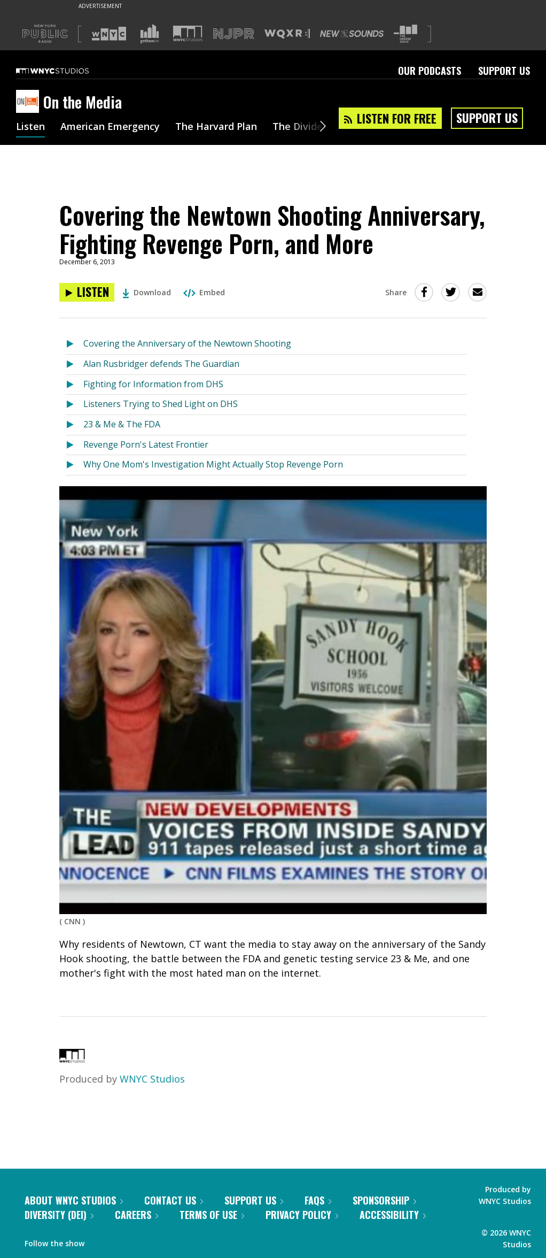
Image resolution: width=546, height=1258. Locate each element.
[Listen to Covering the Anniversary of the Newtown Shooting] (74, 344)
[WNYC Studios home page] (65, 70)
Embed (204, 292)
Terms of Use (212, 1215)
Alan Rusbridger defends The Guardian (161, 364)
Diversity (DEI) (59, 1215)
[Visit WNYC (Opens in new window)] (109, 34)
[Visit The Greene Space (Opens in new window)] (405, 34)
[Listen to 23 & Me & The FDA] (74, 425)
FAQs (318, 1200)
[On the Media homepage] (29, 102)
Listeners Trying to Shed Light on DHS (160, 404)
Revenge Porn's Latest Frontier (145, 444)
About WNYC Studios (74, 1200)
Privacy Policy (302, 1215)
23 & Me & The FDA (121, 424)
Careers (136, 1215)
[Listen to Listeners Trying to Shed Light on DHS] (74, 405)
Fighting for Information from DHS (153, 384)
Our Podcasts (429, 71)
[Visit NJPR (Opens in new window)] (233, 34)
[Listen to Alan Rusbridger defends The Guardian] (74, 364)
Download (146, 292)
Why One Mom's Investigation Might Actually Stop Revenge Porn (213, 464)
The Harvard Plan (216, 127)
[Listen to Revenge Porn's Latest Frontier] (74, 445)
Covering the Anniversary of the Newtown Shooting (187, 343)
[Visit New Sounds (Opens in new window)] (352, 33)
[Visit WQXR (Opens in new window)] (287, 34)
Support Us (504, 71)
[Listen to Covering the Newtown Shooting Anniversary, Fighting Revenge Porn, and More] (86, 292)
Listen (30, 127)
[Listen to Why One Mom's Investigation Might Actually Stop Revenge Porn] (74, 465)
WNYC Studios (152, 1078)
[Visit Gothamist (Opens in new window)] (149, 33)
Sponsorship (384, 1200)
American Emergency (110, 127)
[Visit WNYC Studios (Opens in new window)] (187, 33)
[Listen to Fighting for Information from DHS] (74, 385)
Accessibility (393, 1215)
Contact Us (173, 1200)
